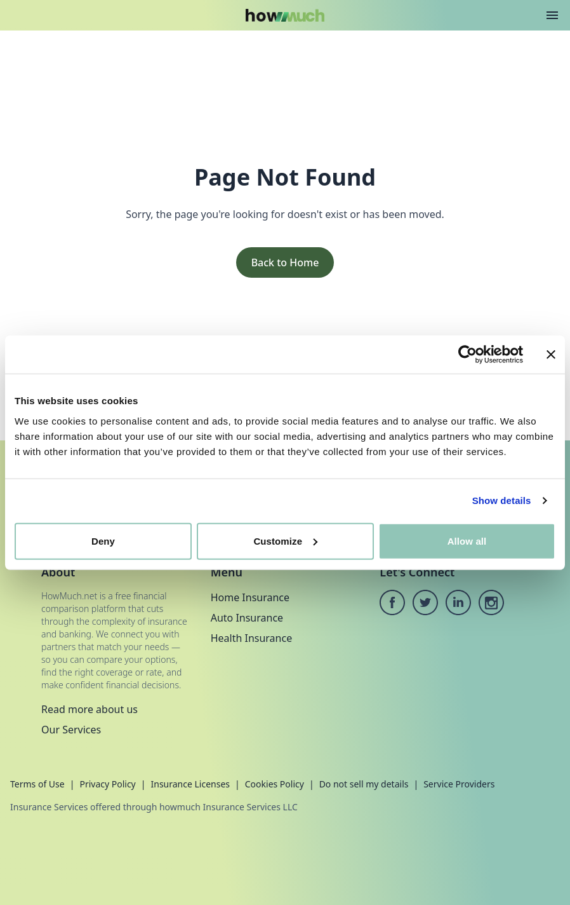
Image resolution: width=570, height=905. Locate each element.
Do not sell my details (364, 784)
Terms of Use (37, 784)
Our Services (71, 730)
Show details (501, 500)
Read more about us (89, 709)
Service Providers (458, 784)
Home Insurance (250, 597)
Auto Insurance (247, 618)
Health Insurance (252, 638)
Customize (285, 540)
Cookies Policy (274, 784)
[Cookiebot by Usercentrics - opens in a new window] (467, 354)
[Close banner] (551, 354)
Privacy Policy (107, 784)
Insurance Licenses (190, 784)
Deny (103, 540)
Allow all (467, 540)
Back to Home (285, 262)
